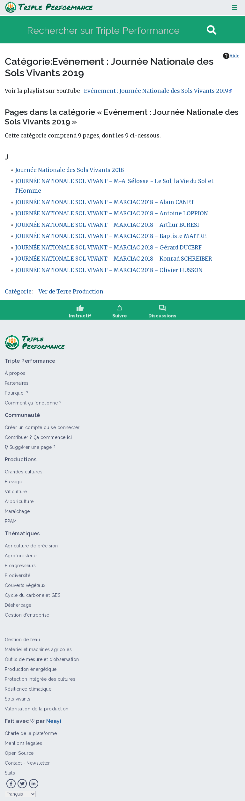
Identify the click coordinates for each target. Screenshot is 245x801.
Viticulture (16, 489)
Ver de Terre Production (71, 291)
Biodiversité (17, 573)
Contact (13, 760)
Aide (231, 56)
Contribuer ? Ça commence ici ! (39, 435)
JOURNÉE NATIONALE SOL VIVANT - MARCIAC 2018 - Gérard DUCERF (108, 247)
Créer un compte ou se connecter (42, 425)
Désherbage (18, 602)
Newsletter (38, 760)
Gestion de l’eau (22, 637)
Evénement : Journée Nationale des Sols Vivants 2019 (156, 90)
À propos (15, 371)
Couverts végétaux (25, 583)
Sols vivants (17, 696)
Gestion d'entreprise (27, 612)
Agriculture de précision (31, 543)
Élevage (13, 479)
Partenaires (17, 380)
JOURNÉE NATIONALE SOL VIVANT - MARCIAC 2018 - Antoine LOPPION (111, 213)
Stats (10, 770)
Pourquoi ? (16, 390)
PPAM (11, 519)
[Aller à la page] (211, 30)
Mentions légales (23, 741)
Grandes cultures (23, 469)
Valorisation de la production (37, 706)
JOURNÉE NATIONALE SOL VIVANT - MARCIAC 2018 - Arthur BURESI (107, 224)
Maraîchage (17, 509)
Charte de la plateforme (31, 731)
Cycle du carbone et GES (32, 593)
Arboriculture (19, 499)
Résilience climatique (28, 686)
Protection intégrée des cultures (40, 676)
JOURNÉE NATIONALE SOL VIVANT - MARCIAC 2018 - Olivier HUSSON (109, 270)
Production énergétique (31, 667)
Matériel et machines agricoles (38, 647)
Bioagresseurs (20, 563)
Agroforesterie (20, 553)
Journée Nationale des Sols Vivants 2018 (69, 170)
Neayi (53, 719)
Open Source (19, 750)
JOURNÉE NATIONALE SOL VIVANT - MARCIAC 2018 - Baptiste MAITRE (110, 236)
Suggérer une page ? (30, 445)
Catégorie (18, 291)
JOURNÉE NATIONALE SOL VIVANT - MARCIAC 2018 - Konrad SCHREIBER (113, 258)
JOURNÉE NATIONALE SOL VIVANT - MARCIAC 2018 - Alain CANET (104, 202)
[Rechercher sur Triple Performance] (116, 30)
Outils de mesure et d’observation (42, 657)
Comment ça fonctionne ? (33, 400)
